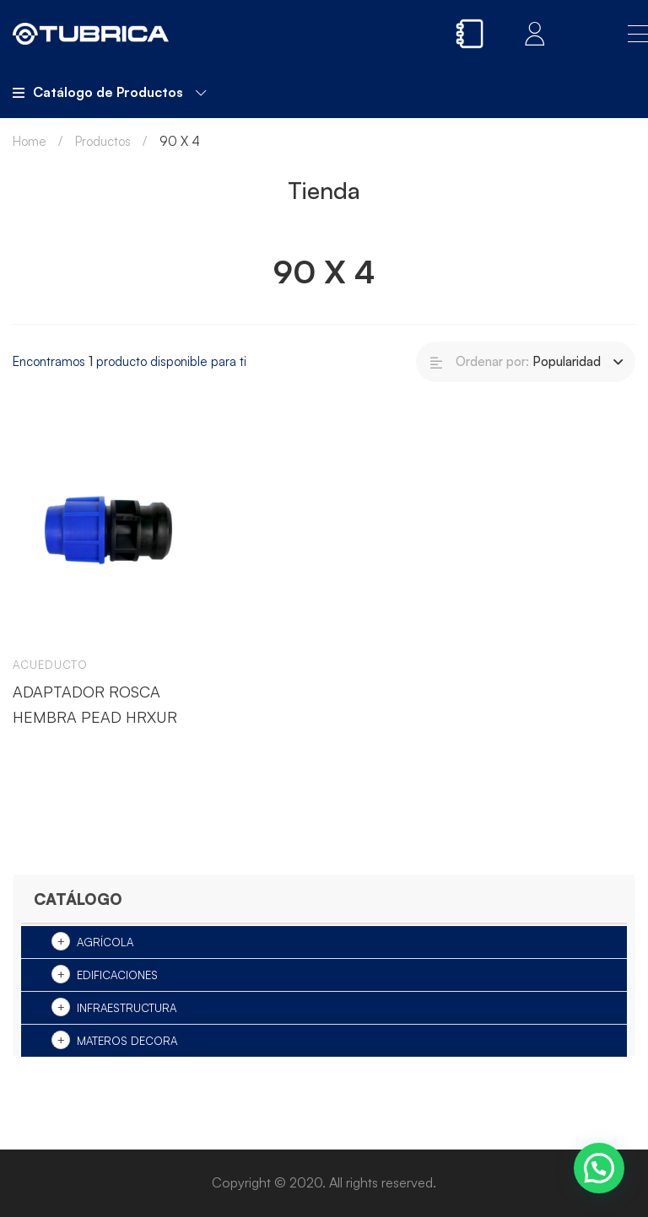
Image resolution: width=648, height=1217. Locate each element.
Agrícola (105, 942)
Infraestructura (126, 1008)
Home (29, 141)
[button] (599, 1168)
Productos (103, 141)
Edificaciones (117, 975)
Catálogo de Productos (109, 91)
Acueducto (50, 664)
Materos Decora (127, 1040)
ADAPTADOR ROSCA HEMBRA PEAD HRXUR (95, 704)
